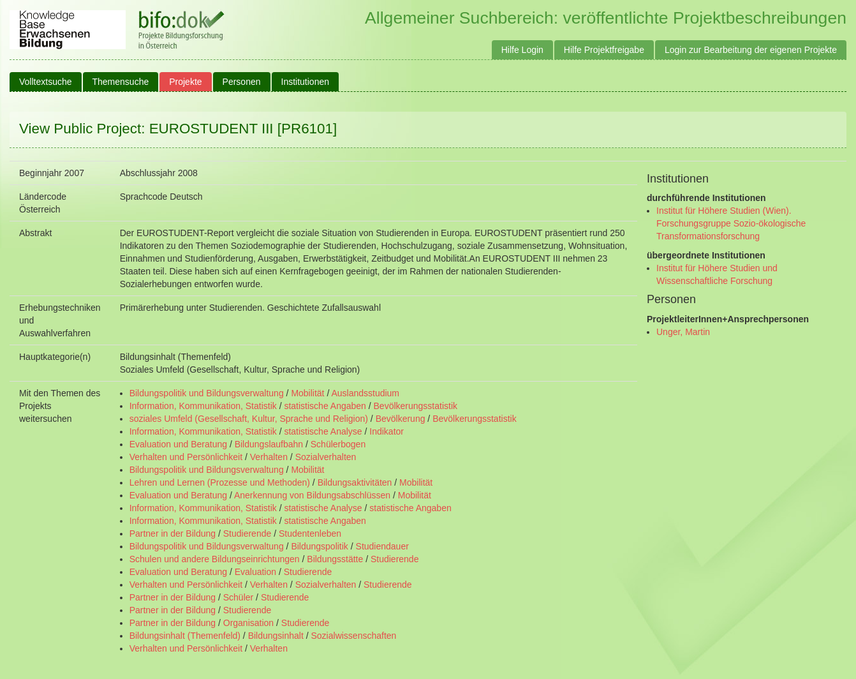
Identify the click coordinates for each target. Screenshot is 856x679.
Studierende (247, 533)
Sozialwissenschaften (354, 635)
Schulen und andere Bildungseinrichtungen (214, 559)
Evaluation (255, 572)
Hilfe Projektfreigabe (604, 50)
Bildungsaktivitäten (355, 482)
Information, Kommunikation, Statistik (203, 406)
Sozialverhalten (326, 457)
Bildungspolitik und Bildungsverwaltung (206, 393)
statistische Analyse (323, 431)
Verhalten (269, 457)
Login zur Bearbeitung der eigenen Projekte (751, 50)
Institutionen (305, 82)
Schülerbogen (338, 444)
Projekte (185, 82)
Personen (242, 82)
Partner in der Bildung (172, 533)
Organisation (248, 623)
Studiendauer (382, 546)
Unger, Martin (683, 332)
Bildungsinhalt (276, 635)
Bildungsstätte (335, 559)
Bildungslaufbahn (269, 444)
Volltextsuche (45, 82)
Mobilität (307, 393)
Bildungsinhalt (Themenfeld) (184, 635)
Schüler (238, 597)
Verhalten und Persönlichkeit (185, 457)
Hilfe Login (522, 50)
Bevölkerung (400, 419)
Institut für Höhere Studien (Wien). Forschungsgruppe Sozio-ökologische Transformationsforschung (731, 223)
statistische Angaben (324, 406)
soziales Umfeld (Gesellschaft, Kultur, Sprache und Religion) (248, 419)
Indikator (386, 431)
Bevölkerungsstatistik (416, 406)
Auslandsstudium (365, 393)
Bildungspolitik (319, 546)
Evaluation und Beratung (178, 444)
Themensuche (120, 82)
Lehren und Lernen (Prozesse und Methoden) (219, 482)
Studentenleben (310, 533)
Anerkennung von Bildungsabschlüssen (312, 495)
